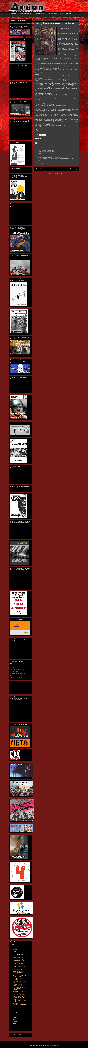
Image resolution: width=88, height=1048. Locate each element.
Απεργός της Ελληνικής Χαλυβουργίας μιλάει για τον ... (20, 959)
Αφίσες (61, 13)
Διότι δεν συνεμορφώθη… (18, 1007)
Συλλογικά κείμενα (53, 13)
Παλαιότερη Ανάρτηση (72, 169)
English (23, 16)
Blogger (57, 1045)
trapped (39, 141)
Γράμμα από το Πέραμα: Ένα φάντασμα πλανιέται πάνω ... (19, 992)
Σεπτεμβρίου (15, 1012)
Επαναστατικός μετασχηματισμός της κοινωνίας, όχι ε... (20, 953)
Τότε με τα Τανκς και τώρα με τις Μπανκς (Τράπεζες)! (19, 976)
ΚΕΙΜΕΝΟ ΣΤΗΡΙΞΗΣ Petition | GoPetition (19, 490)
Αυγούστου (15, 1013)
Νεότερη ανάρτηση (39, 169)
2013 (13, 944)
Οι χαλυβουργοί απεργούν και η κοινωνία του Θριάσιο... (19, 963)
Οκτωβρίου (15, 1010)
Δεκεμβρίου (15, 949)
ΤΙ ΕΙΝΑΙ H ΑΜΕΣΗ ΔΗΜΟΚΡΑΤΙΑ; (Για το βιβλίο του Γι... (19, 1000)
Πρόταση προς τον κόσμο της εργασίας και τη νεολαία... (19, 997)
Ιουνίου (14, 1017)
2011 (13, 947)
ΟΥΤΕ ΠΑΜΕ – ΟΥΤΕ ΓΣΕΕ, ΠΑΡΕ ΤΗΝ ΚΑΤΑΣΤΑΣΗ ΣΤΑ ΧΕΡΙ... (19, 1005)
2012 (13, 946)
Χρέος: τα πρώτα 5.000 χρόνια (18, 669)
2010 (13, 1029)
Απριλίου (15, 1021)
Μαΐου (14, 1019)
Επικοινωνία (69, 13)
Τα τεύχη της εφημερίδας (25, 13)
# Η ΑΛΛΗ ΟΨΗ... (14, 16)
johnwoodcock (49, 1045)
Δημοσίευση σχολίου (41, 163)
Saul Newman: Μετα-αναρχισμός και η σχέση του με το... (20, 956)
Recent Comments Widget (13, 171)
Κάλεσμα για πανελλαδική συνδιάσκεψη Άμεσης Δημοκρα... (18, 972)
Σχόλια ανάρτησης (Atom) (59, 173)
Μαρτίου (15, 1023)
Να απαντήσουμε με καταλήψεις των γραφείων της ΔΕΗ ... (19, 969)
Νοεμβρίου (15, 951)
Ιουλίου (14, 1015)
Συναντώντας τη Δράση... (40, 13)
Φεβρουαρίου (16, 1025)
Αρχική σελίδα (14, 13)
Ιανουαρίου (15, 1027)
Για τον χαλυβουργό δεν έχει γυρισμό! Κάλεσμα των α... (19, 966)
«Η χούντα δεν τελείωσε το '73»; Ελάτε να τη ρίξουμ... (19, 985)
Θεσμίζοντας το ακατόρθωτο (19, 994)
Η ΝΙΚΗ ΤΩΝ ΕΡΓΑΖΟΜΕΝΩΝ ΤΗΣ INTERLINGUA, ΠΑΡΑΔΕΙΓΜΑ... (19, 988)
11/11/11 (39, 153)
